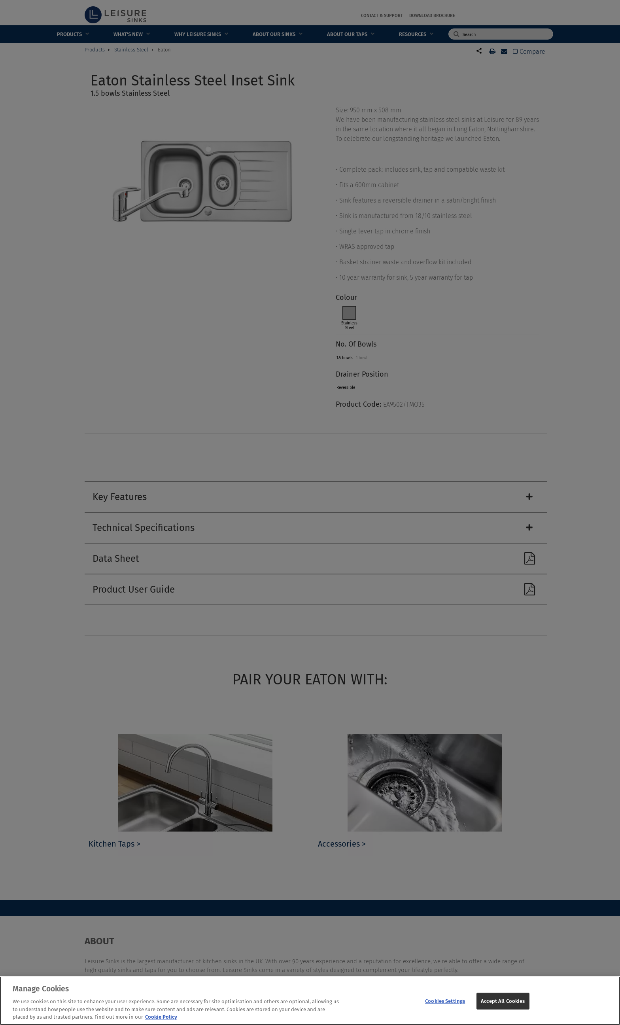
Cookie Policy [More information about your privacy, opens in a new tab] (161, 1020)
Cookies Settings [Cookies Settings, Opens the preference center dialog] (445, 1004)
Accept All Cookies (503, 1004)
